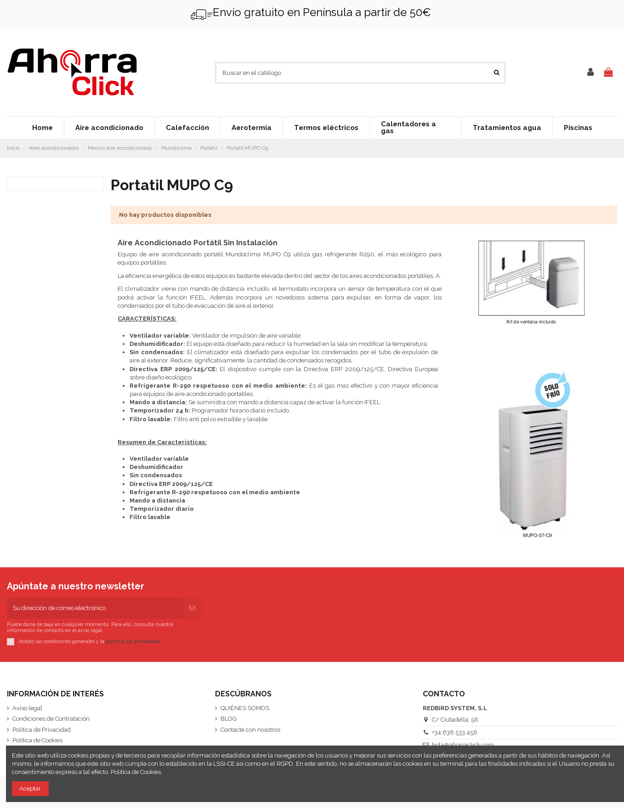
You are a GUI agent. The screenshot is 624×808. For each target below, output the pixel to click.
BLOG (229, 718)
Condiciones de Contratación (51, 718)
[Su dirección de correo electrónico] (95, 608)
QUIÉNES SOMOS (245, 708)
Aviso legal (27, 708)
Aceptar (30, 788)
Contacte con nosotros (250, 729)
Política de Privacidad (41, 729)
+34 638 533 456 (454, 732)
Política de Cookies (37, 740)
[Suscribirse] (192, 608)
